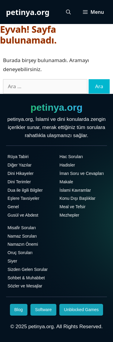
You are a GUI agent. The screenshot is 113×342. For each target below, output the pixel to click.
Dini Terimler (19, 181)
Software (43, 309)
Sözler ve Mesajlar (25, 286)
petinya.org (27, 12)
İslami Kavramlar (75, 190)
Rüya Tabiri (18, 156)
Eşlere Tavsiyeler (23, 198)
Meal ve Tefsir (73, 206)
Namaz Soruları (22, 236)
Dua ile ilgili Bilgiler (25, 190)
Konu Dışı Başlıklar (78, 198)
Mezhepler (69, 215)
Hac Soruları (71, 156)
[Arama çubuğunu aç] (68, 12)
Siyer (12, 261)
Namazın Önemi (23, 244)
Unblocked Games (81, 309)
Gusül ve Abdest (23, 215)
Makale (66, 181)
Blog (18, 309)
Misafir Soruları (22, 227)
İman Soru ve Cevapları (82, 173)
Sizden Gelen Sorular (28, 269)
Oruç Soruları (20, 252)
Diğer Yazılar (20, 165)
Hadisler (67, 165)
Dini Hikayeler (20, 173)
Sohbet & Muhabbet (26, 277)
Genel (13, 206)
